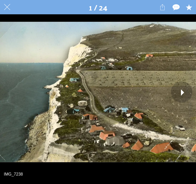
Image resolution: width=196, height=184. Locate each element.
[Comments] (175, 7)
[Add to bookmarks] (189, 7)
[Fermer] (7, 7)
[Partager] (162, 7)
